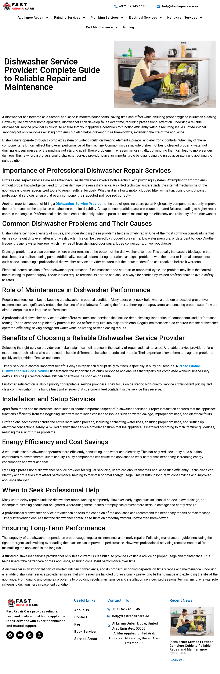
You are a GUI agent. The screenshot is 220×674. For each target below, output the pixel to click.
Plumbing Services (107, 17)
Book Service (85, 632)
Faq (77, 624)
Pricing (128, 27)
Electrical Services (145, 17)
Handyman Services (184, 17)
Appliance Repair (33, 17)
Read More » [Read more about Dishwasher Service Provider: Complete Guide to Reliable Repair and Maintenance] (177, 660)
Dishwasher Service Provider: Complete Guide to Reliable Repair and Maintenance (192, 645)
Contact (80, 617)
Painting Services (70, 17)
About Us (81, 610)
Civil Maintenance (102, 27)
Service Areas (85, 639)
